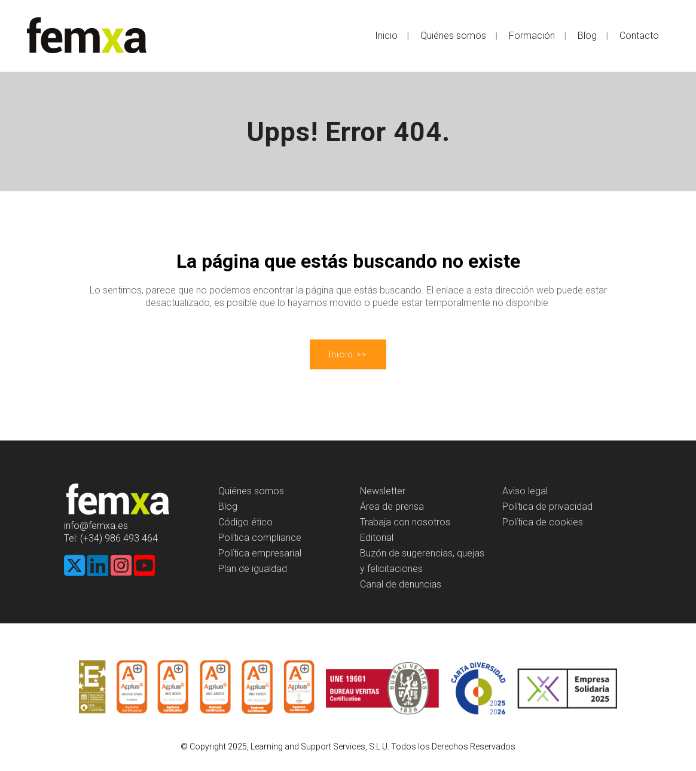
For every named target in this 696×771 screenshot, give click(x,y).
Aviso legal (525, 491)
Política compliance (259, 537)
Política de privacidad (547, 506)
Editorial (376, 537)
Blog (227, 506)
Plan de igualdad (252, 568)
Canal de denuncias (400, 584)
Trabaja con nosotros (405, 522)
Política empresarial (259, 553)
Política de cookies (542, 522)
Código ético (245, 522)
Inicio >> (348, 354)
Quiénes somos (251, 491)
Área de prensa (392, 506)
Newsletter (382, 491)
